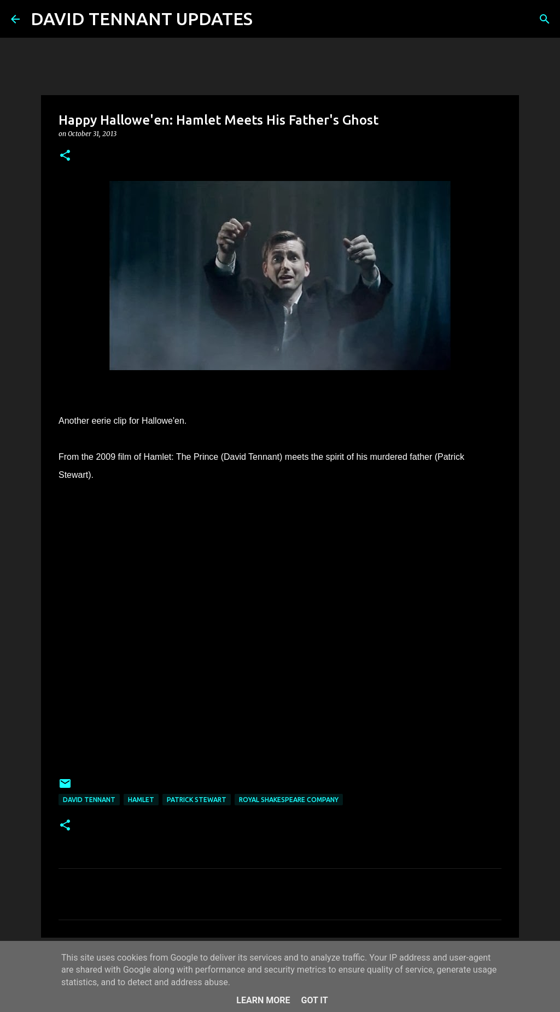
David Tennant (89, 799)
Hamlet (141, 799)
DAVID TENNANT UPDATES (142, 18)
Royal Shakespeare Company (289, 799)
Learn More (263, 1000)
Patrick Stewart (196, 799)
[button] (65, 156)
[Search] (268, 19)
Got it (314, 1000)
